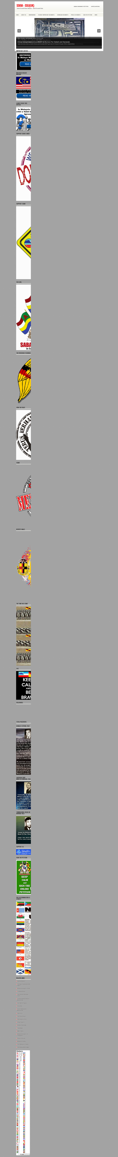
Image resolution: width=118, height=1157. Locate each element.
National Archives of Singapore (22, 1034)
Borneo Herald (21, 1038)
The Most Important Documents (46, 15)
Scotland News (21, 991)
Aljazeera (19, 1013)
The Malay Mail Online (23, 1047)
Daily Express (21, 1022)
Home (17, 15)
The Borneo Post (21, 1019)
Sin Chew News (21, 1016)
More (96, 15)
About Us (23, 15)
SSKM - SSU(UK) (25, 5)
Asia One (19, 1006)
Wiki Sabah (20, 1031)
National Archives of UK (23, 988)
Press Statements (75, 15)
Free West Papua (22, 1003)
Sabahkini (19, 1028)
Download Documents (62, 15)
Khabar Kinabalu (21, 1025)
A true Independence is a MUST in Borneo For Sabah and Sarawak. (44, 42)
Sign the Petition (87, 15)
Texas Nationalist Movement (21, 1009)
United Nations (95, 6)
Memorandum (32, 15)
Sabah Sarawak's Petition (81, 6)
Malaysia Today (21, 1041)
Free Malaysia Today (22, 1044)
